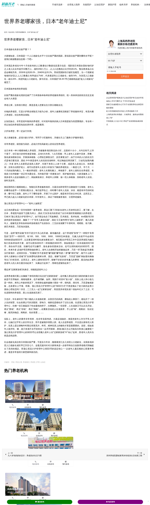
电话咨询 (12, 407)
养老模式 (26, 362)
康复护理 (112, 4)
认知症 (42, 362)
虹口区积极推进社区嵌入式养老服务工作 (122, 111)
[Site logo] (9, 4)
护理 (38, 362)
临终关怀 (123, 4)
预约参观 (42, 407)
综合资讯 (11, 32)
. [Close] (148, 500)
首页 (5, 32)
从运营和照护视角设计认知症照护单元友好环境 (124, 98)
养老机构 (135, 4)
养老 (13, 362)
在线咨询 (27, 407)
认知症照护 (99, 4)
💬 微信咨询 (39, 502)
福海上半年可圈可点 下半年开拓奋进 (120, 101)
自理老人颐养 (73, 4)
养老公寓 (18, 362)
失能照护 (87, 4)
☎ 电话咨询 (110, 502)
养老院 (32, 362)
